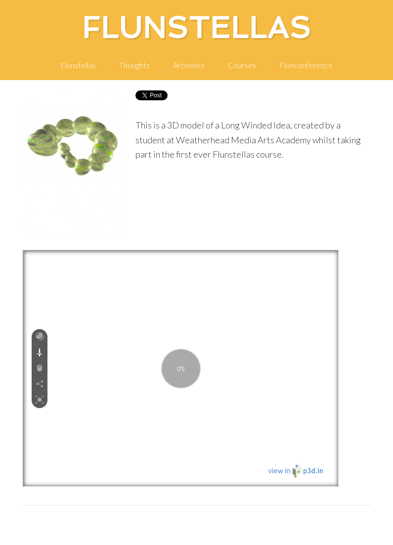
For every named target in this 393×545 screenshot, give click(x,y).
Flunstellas (196, 27)
